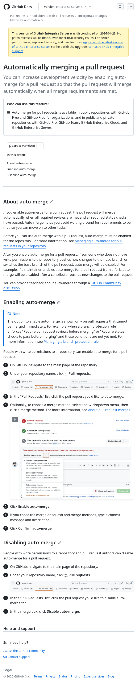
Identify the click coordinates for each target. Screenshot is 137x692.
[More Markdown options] (40, 145)
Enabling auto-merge (31, 302)
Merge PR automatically (26, 20)
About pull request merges (109, 410)
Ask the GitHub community (24, 651)
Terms (38, 676)
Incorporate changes (92, 16)
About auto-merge (28, 201)
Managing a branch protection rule (71, 341)
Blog (111, 676)
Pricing (75, 676)
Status (63, 676)
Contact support (16, 657)
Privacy (50, 676)
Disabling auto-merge (32, 542)
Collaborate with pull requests (53, 16)
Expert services (94, 676)
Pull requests (19, 16)
